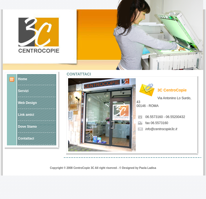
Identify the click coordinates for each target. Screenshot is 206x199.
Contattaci (26, 138)
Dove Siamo (27, 127)
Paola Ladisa (147, 167)
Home (22, 79)
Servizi (23, 91)
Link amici (26, 115)
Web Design (27, 103)
